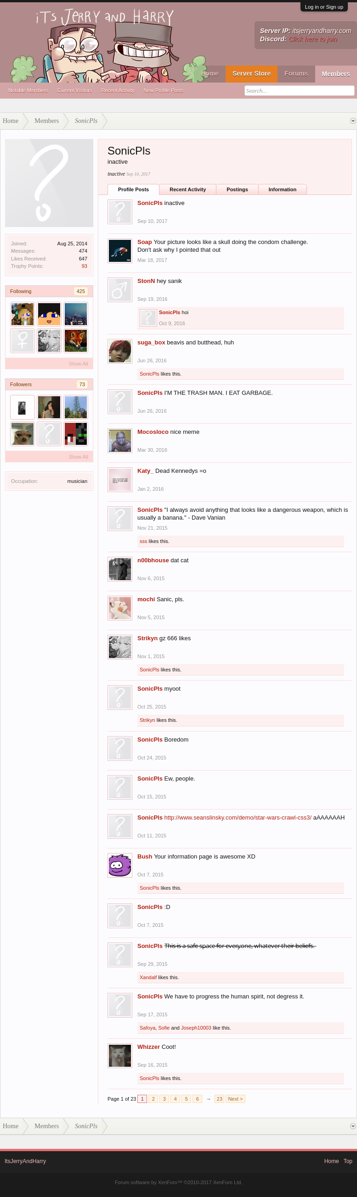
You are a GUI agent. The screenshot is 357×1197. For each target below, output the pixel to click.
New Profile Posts (164, 90)
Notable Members (28, 90)
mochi (146, 599)
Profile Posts (133, 189)
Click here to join (313, 39)
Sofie (164, 1028)
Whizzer (148, 1046)
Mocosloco (153, 431)
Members (336, 74)
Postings (237, 189)
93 (84, 266)
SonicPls (150, 203)
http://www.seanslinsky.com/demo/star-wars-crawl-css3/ (238, 817)
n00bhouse (153, 560)
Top (348, 1161)
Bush (145, 856)
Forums (296, 73)
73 (82, 384)
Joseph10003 (196, 1028)
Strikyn (147, 638)
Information (283, 189)
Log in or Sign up (324, 7)
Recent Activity (117, 90)
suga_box (151, 342)
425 (81, 291)
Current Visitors (74, 90)
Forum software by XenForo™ (179, 1182)
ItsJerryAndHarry (25, 1161)
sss (143, 541)
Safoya (147, 1028)
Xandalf (148, 977)
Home (210, 73)
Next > (235, 1099)
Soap (144, 241)
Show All (78, 363)
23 (219, 1099)
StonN (146, 280)
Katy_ (145, 470)
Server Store (251, 73)
